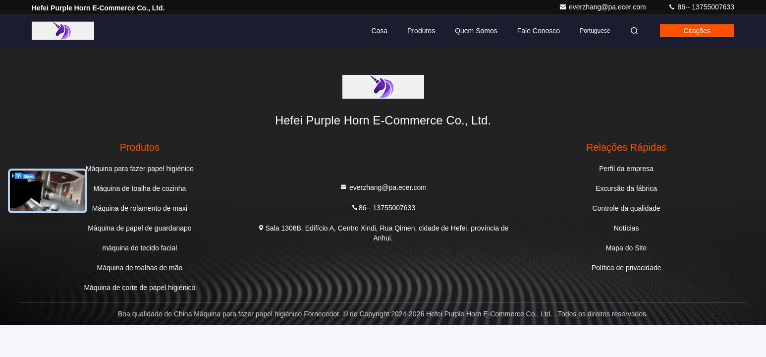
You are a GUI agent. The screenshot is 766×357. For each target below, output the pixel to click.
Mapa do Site (626, 248)
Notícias (626, 228)
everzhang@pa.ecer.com (603, 7)
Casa (379, 31)
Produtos (421, 31)
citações (697, 31)
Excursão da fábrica (626, 188)
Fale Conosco (538, 31)
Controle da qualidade (626, 208)
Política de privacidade (626, 268)
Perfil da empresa (626, 169)
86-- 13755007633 (701, 7)
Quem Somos (476, 31)
